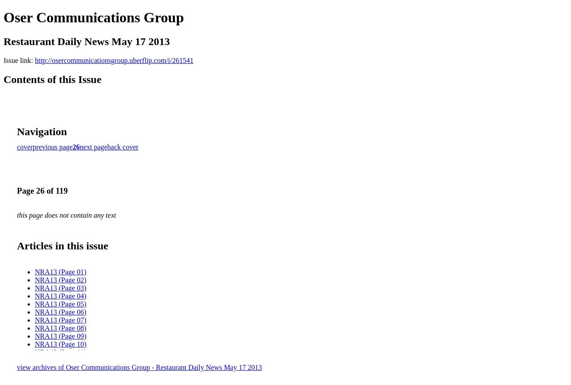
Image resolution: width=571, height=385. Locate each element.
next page (94, 147)
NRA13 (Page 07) (61, 320)
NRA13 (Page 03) (61, 288)
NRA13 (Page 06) (61, 312)
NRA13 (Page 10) (61, 344)
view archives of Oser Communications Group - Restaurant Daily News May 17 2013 (139, 367)
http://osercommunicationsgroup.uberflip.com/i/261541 (114, 60)
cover (25, 147)
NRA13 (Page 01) (61, 272)
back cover (123, 147)
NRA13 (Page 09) (61, 336)
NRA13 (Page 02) (61, 280)
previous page (53, 147)
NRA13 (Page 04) (61, 296)
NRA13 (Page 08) (61, 328)
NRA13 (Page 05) (61, 304)
